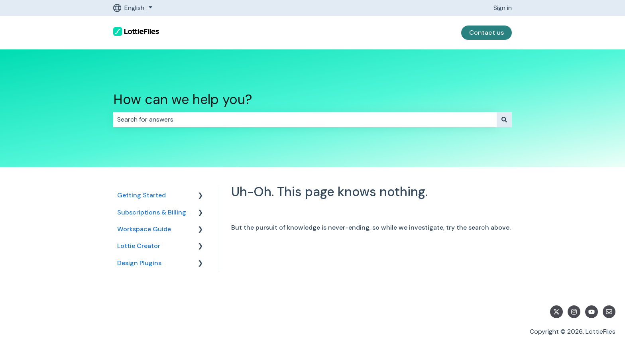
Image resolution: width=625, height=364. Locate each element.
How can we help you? (182, 99)
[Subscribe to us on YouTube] (591, 311)
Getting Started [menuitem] (141, 195)
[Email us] (609, 311)
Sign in (502, 8)
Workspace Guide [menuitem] (144, 229)
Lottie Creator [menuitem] (138, 246)
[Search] (504, 119)
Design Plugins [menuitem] (139, 263)
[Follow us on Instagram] (574, 311)
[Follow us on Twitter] (556, 311)
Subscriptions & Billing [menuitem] (151, 212)
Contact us (486, 32)
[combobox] (305, 119)
